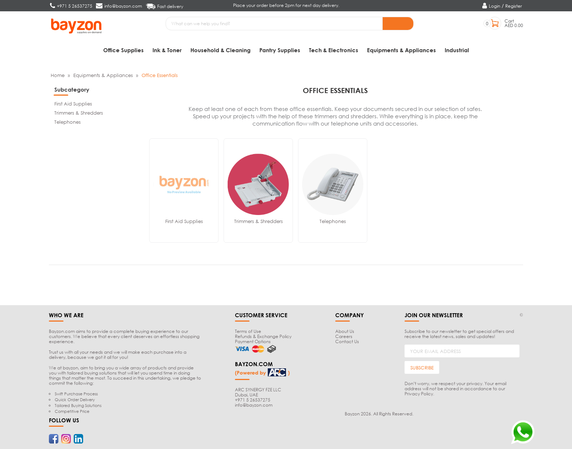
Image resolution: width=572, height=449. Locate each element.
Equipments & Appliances (401, 50)
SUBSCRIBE (422, 367)
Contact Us (347, 341)
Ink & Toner (167, 50)
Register (513, 6)
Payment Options (253, 341)
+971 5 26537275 (252, 400)
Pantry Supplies (279, 50)
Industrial (457, 50)
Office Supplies (123, 50)
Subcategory (71, 89)
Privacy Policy (419, 394)
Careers (343, 336)
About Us (344, 331)
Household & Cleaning (220, 50)
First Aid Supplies (73, 103)
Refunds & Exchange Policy (263, 336)
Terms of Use (248, 331)
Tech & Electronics (333, 50)
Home (58, 75)
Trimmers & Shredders (78, 113)
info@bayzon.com (254, 405)
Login (494, 6)
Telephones (67, 122)
